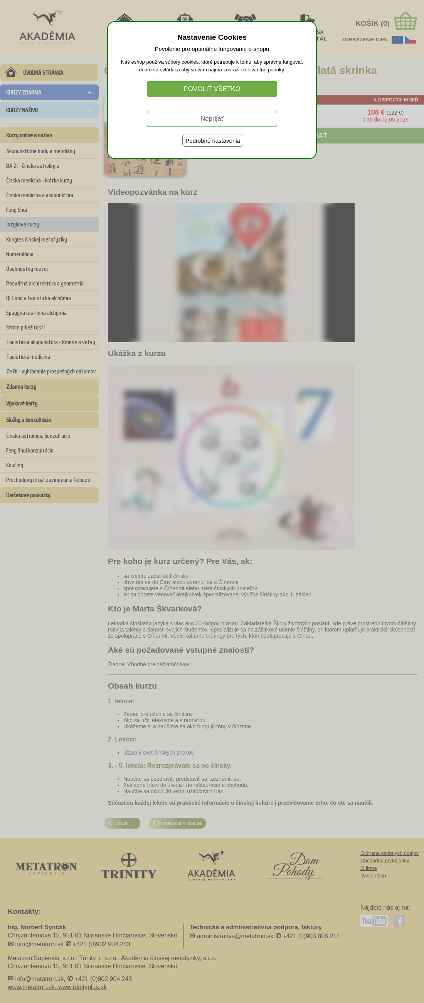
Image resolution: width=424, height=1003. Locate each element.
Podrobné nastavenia (212, 140)
